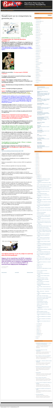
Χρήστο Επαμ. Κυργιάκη (41, 122)
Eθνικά (37, 59)
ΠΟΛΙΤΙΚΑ (37, 67)
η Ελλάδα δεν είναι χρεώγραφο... (41, 212)
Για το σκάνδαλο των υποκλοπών (41, 135)
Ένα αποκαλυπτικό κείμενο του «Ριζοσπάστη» (43, 228)
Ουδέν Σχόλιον (39, 142)
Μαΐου (38, 329)
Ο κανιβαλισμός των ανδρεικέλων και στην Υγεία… (44, 243)
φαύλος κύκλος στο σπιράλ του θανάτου (42, 298)
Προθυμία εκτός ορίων (40, 264)
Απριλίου (38, 330)
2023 (37, 157)
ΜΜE (37, 66)
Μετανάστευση (38, 80)
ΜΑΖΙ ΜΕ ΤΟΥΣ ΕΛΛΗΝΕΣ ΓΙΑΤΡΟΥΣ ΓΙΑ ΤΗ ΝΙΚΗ (43, 366)
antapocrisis (39, 98)
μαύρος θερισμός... (39, 305)
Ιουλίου (38, 326)
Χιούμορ (37, 29)
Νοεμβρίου (38, 176)
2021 (37, 160)
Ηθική (37, 61)
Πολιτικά (37, 19)
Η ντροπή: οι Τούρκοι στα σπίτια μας (42, 270)
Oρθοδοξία (37, 69)
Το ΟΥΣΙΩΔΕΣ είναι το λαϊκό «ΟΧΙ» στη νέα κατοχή (44, 187)
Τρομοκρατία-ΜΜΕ (38, 21)
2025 (37, 154)
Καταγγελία (37, 56)
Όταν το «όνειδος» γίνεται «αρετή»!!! (41, 377)
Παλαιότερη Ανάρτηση (30, 272)
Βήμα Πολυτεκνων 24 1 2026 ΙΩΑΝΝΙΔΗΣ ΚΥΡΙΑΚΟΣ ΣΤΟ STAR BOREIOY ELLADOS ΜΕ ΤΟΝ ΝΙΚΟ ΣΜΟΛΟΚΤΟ (43, 113)
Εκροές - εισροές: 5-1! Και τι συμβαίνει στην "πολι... (44, 258)
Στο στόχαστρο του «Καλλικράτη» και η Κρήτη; (43, 178)
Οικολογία (37, 48)
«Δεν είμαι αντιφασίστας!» (39, 394)
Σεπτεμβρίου (39, 323)
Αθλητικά (37, 37)
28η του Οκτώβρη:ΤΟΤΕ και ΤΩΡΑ (42, 193)
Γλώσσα (37, 77)
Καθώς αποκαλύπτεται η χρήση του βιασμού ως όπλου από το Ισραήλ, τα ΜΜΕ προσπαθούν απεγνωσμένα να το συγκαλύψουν (43, 100)
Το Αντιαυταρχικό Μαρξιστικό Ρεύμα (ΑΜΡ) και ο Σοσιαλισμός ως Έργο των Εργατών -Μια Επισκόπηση (43, 108)
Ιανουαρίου (38, 334)
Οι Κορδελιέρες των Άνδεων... (41, 256)
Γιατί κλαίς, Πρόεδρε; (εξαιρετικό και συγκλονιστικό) (44, 184)
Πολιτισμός (37, 22)
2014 (37, 169)
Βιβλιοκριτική (38, 75)
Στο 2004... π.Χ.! (39, 265)
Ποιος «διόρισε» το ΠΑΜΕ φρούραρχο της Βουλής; (44, 230)
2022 (37, 158)
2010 (37, 336)
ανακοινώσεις (38, 50)
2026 (37, 153)
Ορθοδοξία (37, 30)
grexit (38, 134)
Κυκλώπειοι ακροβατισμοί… (41, 213)
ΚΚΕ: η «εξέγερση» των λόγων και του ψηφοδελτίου (43, 355)
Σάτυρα (37, 40)
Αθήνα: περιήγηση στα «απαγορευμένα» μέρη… (44, 251)
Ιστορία (37, 27)
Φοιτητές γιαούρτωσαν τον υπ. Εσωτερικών (43, 281)
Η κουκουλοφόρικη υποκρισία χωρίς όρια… (43, 227)
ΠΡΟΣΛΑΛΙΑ (39, 125)
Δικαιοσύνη (37, 64)
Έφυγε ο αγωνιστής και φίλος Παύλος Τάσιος (43, 312)
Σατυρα (37, 72)
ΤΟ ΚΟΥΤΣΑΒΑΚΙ (39, 130)
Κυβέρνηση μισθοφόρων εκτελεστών (42, 311)
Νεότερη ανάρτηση (4, 272)
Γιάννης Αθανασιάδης (40, 103)
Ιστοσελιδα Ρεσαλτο (10, 10)
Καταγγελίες (37, 51)
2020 (37, 161)
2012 (37, 172)
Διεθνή (37, 24)
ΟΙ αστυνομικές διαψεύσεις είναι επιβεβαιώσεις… (44, 253)
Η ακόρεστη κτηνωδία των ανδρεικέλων (42, 302)
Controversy (39, 106)
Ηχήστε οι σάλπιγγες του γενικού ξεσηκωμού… (43, 237)
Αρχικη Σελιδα (3, 10)
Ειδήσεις (37, 53)
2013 (37, 171)
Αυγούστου (38, 325)
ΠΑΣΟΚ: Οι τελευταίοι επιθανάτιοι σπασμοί (43, 186)
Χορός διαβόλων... (39, 224)
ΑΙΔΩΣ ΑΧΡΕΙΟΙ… (38, 372)
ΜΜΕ (37, 43)
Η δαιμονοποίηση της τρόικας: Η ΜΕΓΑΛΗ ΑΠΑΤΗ (44, 297)
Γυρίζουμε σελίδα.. (39, 143)
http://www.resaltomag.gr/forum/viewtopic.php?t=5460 (12, 150)
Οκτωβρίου (38, 177)
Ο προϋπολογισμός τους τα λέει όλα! (42, 301)
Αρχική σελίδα (17, 272)
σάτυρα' (37, 82)
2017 (37, 165)
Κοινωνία (37, 35)
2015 (37, 168)
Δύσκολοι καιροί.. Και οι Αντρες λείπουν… (43, 295)
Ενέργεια (37, 45)
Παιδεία (37, 32)
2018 (37, 164)
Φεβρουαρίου (39, 333)
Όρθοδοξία (37, 74)
